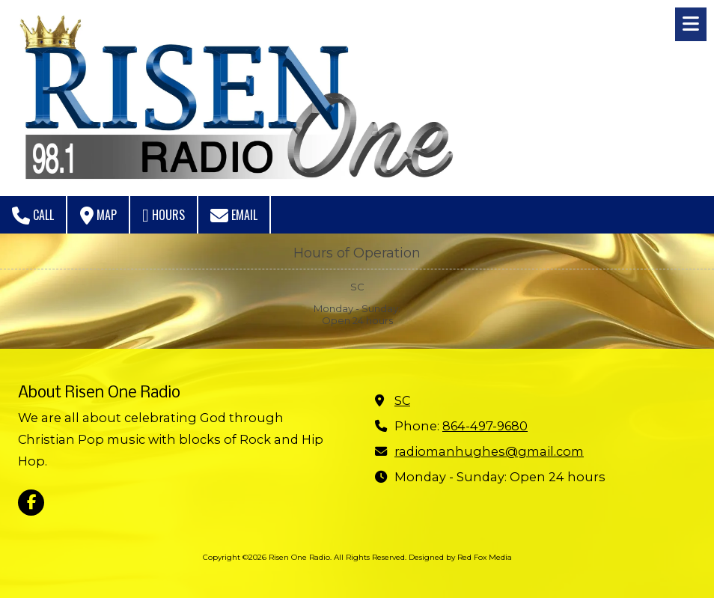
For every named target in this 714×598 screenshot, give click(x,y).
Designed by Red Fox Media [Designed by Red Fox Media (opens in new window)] (460, 557)
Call (33, 215)
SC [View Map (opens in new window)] (402, 400)
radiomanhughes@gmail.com (489, 451)
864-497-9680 (485, 425)
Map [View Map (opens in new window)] (98, 215)
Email (233, 215)
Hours (163, 215)
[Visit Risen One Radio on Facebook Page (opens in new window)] (31, 502)
